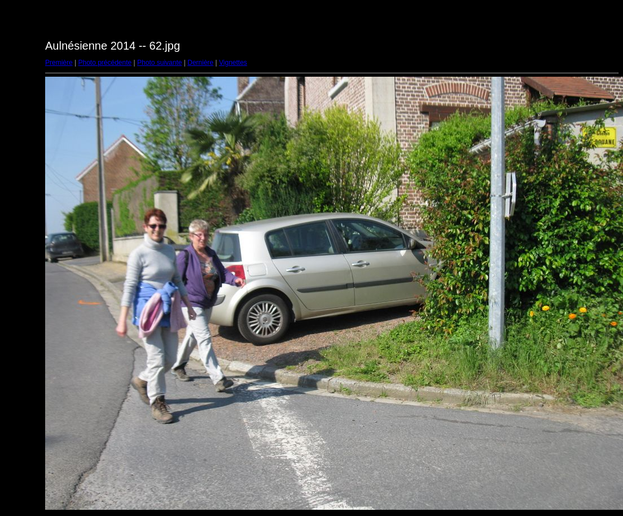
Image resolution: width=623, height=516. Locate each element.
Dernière (200, 63)
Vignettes (233, 63)
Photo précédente (104, 63)
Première (59, 63)
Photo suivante (159, 63)
